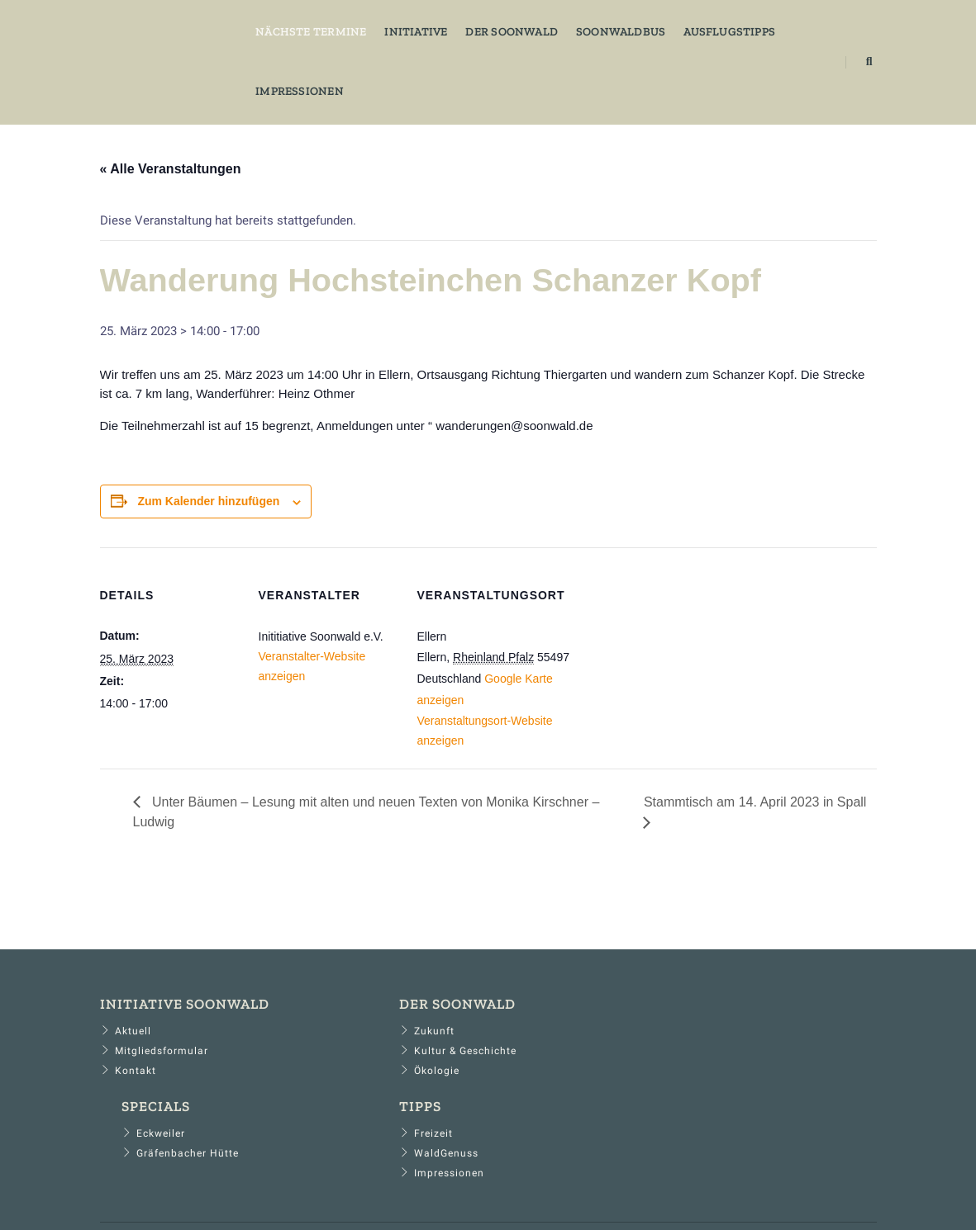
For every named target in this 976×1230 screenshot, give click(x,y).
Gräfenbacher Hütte (584, 1060)
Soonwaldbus (600, 29)
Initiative (395, 29)
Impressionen (280, 89)
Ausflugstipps (709, 29)
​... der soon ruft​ (830, 1180)
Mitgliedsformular (154, 1060)
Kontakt (128, 1080)
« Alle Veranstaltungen (170, 167)
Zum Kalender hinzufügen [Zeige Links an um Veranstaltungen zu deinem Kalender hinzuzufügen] (208, 506)
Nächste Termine (291, 29)
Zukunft (352, 1040)
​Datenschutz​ (244, 1180)
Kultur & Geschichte (383, 1060)
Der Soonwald (491, 29)
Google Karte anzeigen (476, 705)
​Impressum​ (328, 1180)
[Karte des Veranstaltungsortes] (663, 663)
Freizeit (752, 1040)
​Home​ (176, 1180)
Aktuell (125, 1040)
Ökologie (355, 1080)
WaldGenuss (765, 1060)
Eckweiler (557, 1040)
